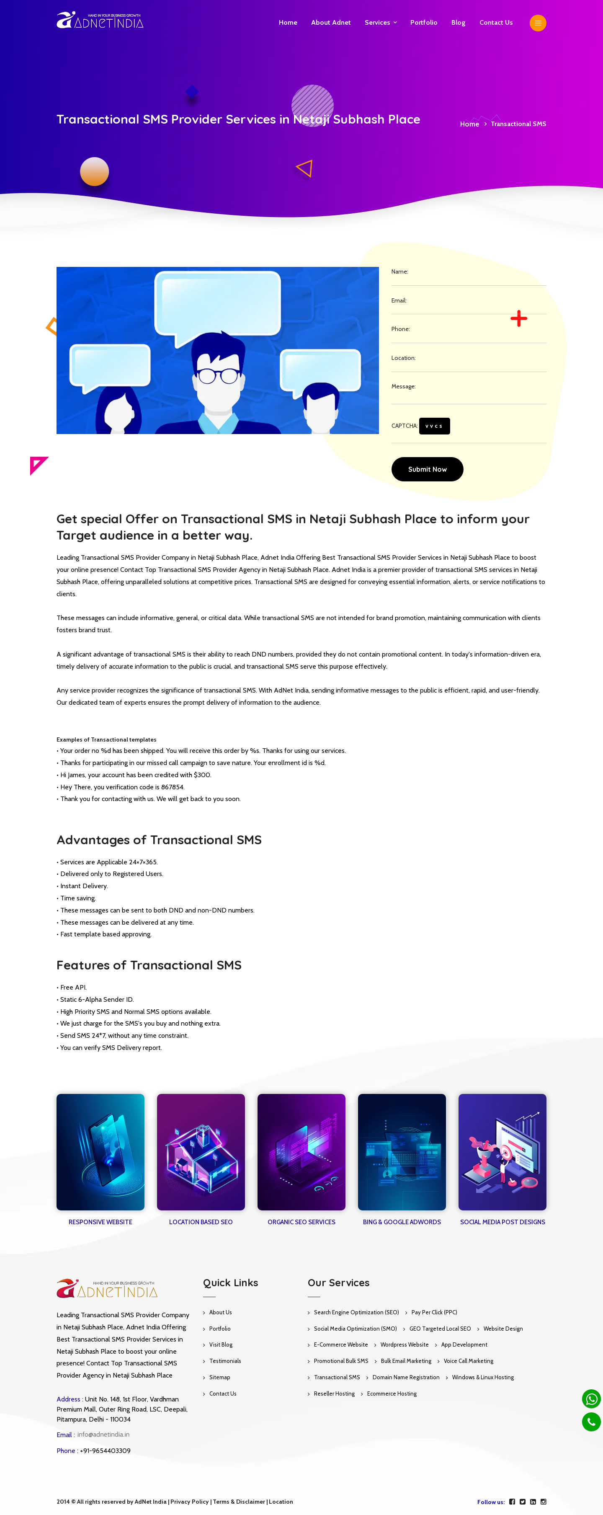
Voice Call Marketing (468, 1360)
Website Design (503, 1328)
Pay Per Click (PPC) (434, 1312)
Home (288, 22)
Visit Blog (220, 1344)
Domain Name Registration (406, 1377)
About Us (220, 1312)
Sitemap (219, 1377)
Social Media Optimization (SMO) (355, 1328)
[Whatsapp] (591, 1398)
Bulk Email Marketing (406, 1360)
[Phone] (591, 1421)
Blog (458, 22)
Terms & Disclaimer (239, 1501)
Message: (404, 386)
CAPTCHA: (421, 426)
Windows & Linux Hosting (483, 1377)
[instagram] (543, 1502)
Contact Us (223, 1393)
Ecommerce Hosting (392, 1393)
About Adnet (331, 22)
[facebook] (512, 1502)
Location (281, 1501)
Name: (400, 271)
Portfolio (424, 22)
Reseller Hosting (334, 1393)
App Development (464, 1344)
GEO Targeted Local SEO (440, 1328)
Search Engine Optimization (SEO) (356, 1312)
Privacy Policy (189, 1501)
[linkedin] (533, 1502)
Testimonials (225, 1360)
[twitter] (523, 1502)
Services (377, 22)
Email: (399, 300)
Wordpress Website (405, 1344)
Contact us (496, 22)
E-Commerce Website (341, 1344)
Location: (404, 358)
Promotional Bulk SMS (341, 1360)
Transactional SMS (337, 1377)
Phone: (401, 329)
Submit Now (427, 469)
